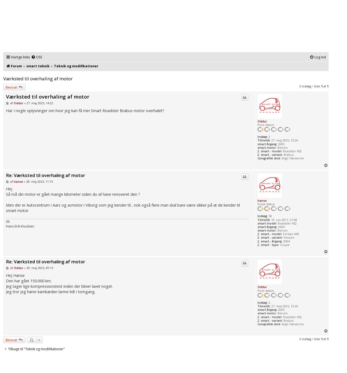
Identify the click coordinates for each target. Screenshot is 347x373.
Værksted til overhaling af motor (38, 78)
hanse (262, 200)
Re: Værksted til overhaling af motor (45, 175)
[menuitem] (36, 57)
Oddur (262, 121)
